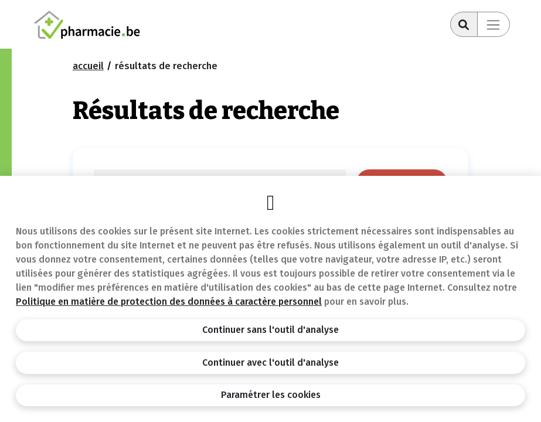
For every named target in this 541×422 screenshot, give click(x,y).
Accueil (88, 66)
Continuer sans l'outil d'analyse (270, 329)
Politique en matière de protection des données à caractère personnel (169, 301)
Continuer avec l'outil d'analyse (270, 362)
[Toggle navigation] (493, 24)
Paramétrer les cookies (271, 394)
